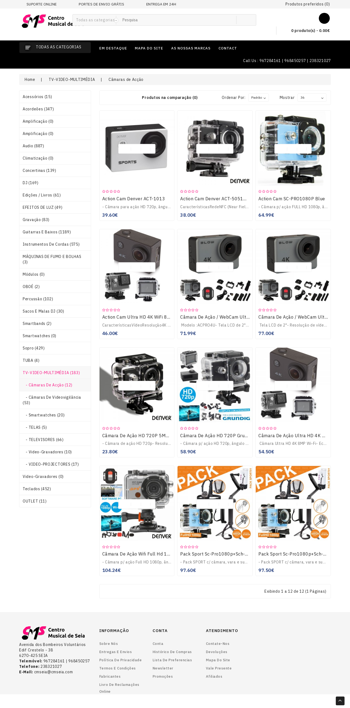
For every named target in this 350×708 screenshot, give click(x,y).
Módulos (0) (34, 274)
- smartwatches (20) (44, 415)
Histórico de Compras (172, 652)
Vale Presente (219, 668)
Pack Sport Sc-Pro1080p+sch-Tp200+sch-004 (229, 554)
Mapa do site (218, 660)
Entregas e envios (115, 652)
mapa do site (149, 48)
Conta (158, 643)
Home (30, 79)
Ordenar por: (233, 97)
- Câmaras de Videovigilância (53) (52, 400)
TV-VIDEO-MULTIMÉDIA (72, 79)
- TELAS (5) (35, 427)
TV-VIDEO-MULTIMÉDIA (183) (51, 372)
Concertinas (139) (39, 170)
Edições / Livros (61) (42, 195)
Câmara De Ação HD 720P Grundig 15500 (224, 435)
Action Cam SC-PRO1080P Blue (291, 198)
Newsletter (163, 668)
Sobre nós (108, 643)
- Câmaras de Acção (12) (47, 385)
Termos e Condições (117, 668)
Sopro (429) (34, 348)
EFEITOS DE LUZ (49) (42, 207)
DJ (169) (31, 182)
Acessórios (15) (37, 96)
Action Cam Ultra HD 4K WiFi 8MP (138, 317)
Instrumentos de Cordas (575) (51, 244)
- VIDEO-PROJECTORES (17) (51, 464)
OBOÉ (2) (31, 286)
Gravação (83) (36, 219)
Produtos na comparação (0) (169, 97)
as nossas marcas (191, 48)
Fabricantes (110, 676)
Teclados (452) (37, 488)
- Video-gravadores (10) (47, 452)
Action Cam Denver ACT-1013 (133, 198)
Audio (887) (33, 145)
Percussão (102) (38, 298)
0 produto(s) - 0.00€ (306, 31)
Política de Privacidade (120, 660)
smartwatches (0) (39, 335)
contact (227, 48)
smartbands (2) (37, 323)
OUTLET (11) (35, 501)
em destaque (113, 48)
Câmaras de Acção (126, 79)
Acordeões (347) (38, 109)
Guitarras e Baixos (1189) (47, 232)
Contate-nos (218, 643)
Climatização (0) (38, 158)
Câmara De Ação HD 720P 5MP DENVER (145, 435)
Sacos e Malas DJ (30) (43, 311)
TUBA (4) (31, 360)
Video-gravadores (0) (43, 476)
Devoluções (217, 652)
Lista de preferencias (172, 660)
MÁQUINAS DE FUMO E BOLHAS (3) (52, 259)
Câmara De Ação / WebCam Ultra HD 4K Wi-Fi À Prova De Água (246, 317)
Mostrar (287, 97)
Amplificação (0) (38, 121)
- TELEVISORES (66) (43, 439)
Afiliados (214, 676)
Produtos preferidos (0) (307, 4)
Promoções (163, 676)
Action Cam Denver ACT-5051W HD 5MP (223, 198)
